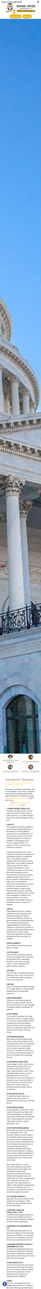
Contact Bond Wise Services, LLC (16, 798)
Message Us (15, 16)
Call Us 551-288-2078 (11, 1)
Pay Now (27, 16)
